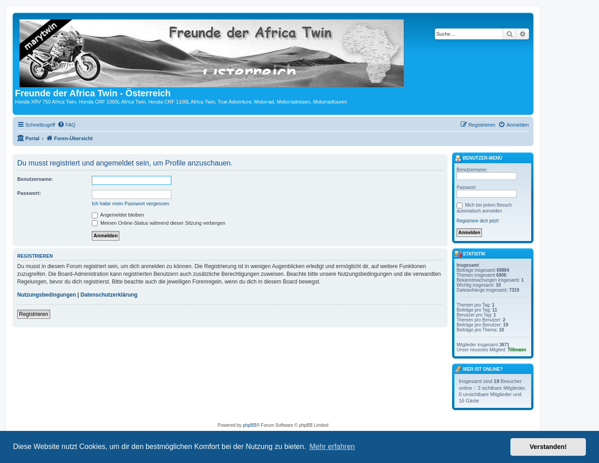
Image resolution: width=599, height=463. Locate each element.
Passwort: (29, 193)
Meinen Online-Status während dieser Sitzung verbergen (158, 223)
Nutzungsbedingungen (46, 295)
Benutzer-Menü (478, 158)
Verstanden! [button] (548, 446)
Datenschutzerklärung (108, 295)
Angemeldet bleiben (118, 214)
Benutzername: (35, 179)
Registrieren (33, 314)
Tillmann (517, 349)
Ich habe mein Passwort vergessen (130, 203)
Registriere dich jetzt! (478, 220)
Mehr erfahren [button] (332, 446)
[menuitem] (66, 124)
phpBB (249, 425)
